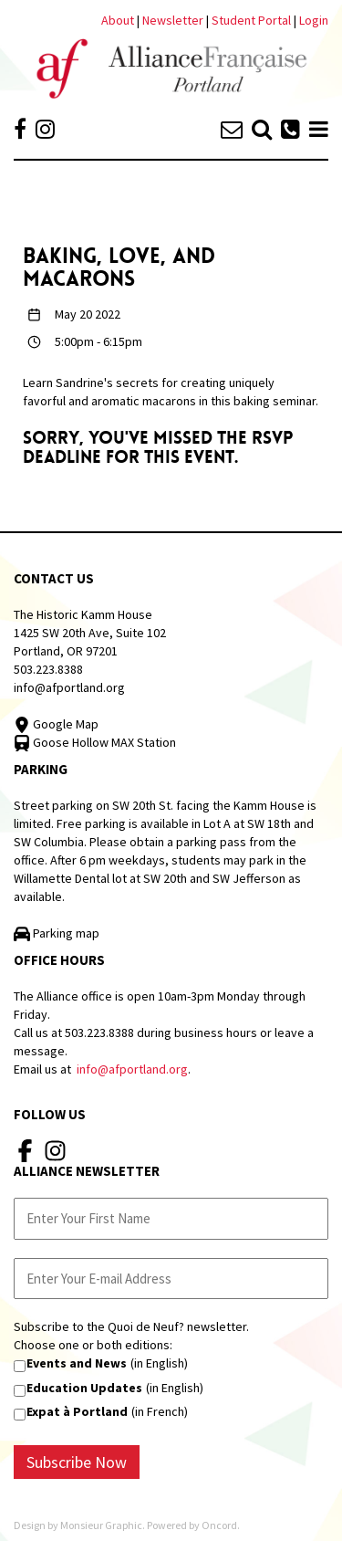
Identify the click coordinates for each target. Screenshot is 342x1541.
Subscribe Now (76, 1462)
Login (313, 20)
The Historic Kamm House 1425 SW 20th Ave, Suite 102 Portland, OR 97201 (90, 632)
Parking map (56, 933)
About (117, 20)
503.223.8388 (48, 669)
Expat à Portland (77, 1411)
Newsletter (174, 20)
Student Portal (251, 20)
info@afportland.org (69, 687)
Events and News (76, 1363)
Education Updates (84, 1387)
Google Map (56, 724)
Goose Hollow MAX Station (95, 742)
